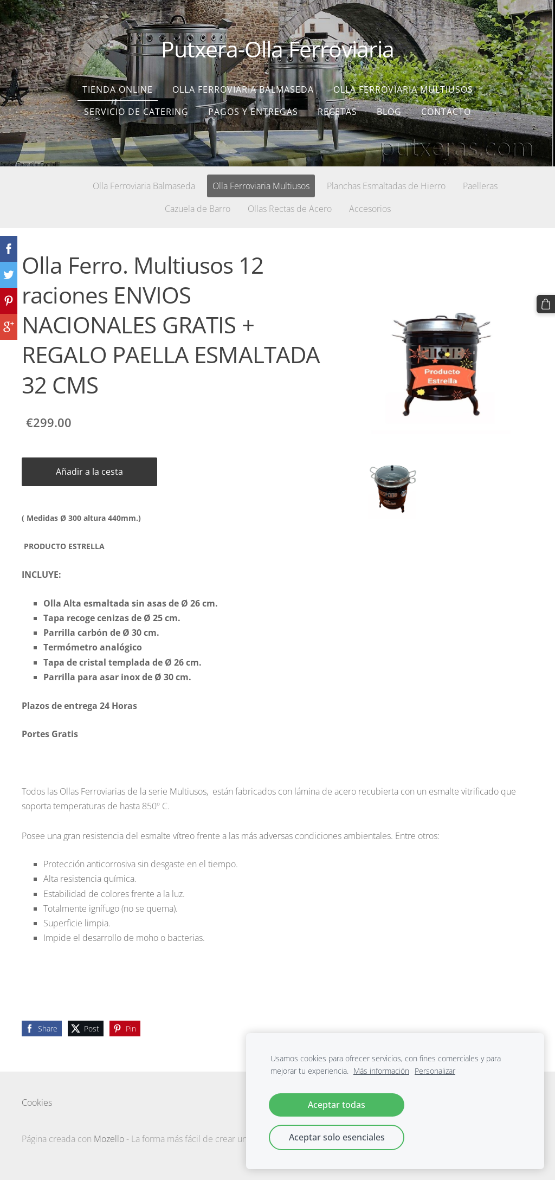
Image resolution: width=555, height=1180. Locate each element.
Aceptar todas (336, 1105)
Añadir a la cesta (89, 472)
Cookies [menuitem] (37, 1102)
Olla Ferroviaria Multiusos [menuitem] (403, 89)
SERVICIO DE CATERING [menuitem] (136, 112)
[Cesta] (546, 304)
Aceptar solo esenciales (337, 1137)
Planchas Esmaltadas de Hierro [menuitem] (386, 186)
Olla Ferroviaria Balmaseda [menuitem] (243, 89)
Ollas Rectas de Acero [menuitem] (290, 209)
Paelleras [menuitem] (480, 186)
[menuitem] (58, 183)
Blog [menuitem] (389, 112)
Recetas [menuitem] (337, 112)
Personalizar (435, 1071)
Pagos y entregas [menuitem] (253, 112)
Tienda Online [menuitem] (117, 89)
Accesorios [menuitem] (370, 209)
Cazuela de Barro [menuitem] (197, 209)
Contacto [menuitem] (446, 112)
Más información (381, 1071)
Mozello (109, 1139)
